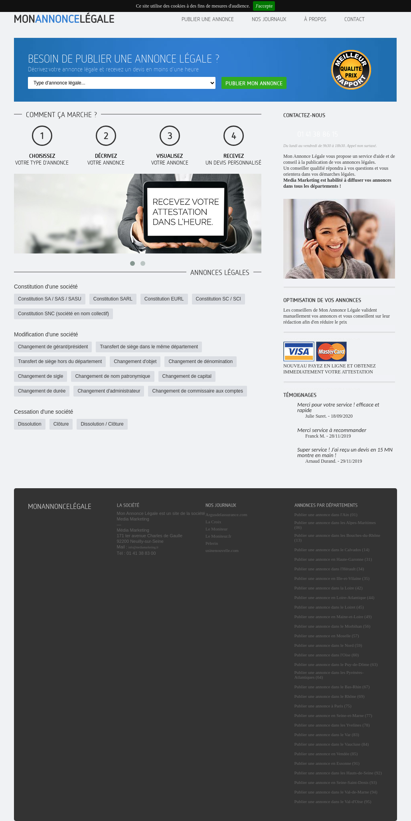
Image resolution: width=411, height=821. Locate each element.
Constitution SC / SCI (218, 299)
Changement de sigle (40, 376)
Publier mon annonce (254, 83)
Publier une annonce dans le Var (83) (326, 734)
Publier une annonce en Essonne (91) (327, 763)
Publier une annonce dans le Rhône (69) (329, 696)
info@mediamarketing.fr (143, 547)
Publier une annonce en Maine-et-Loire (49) (333, 616)
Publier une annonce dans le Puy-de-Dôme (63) (336, 664)
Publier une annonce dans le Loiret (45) (329, 607)
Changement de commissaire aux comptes (197, 391)
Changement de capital (186, 376)
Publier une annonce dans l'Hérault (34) (329, 568)
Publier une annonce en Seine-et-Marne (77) (333, 715)
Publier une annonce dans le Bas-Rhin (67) (332, 686)
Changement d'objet (135, 361)
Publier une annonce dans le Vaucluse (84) (331, 744)
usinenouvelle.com (222, 550)
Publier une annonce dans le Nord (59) (328, 645)
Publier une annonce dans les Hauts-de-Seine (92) (338, 772)
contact (354, 19)
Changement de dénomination (200, 361)
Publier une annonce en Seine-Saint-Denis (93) (335, 782)
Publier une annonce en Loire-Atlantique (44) (334, 597)
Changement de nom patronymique (112, 376)
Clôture (61, 424)
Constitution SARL (112, 299)
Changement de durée (41, 391)
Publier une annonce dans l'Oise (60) (326, 654)
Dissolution (29, 424)
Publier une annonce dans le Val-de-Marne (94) (335, 792)
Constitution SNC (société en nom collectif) (63, 313)
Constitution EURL (164, 299)
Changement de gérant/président (53, 347)
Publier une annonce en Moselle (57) (326, 635)
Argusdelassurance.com (226, 514)
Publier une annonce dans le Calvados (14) (332, 549)
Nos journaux (269, 19)
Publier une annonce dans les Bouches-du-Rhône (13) (337, 537)
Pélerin (212, 543)
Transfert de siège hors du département (60, 361)
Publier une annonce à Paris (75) (323, 705)
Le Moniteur (216, 528)
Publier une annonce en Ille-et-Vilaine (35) (332, 578)
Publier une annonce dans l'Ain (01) (326, 514)
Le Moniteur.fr (218, 536)
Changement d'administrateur (108, 391)
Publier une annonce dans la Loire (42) (328, 587)
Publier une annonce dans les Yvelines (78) (332, 725)
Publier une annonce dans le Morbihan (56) (332, 626)
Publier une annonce (208, 19)
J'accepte (264, 6)
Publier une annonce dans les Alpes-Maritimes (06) (335, 525)
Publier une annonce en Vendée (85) (326, 753)
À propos (315, 19)
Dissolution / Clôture (102, 424)
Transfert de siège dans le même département (149, 347)
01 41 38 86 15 (317, 134)
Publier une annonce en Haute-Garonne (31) (333, 559)
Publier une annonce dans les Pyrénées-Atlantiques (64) (329, 675)
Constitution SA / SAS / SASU (49, 299)
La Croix (213, 521)
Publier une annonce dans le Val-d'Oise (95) (332, 801)
